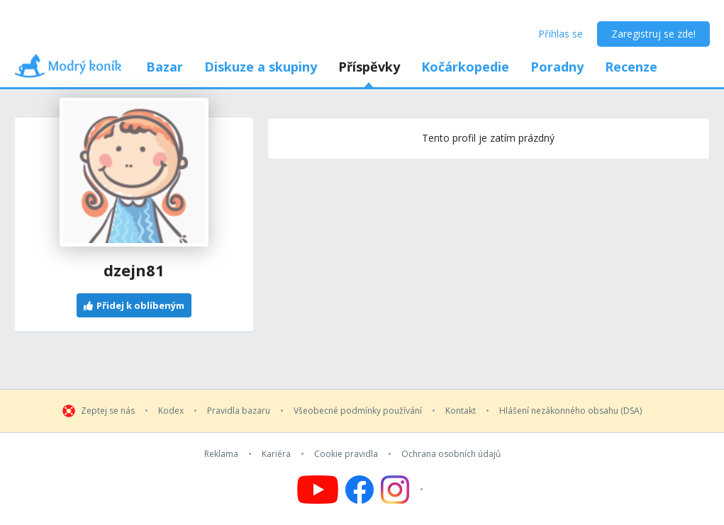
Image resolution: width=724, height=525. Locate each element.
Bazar (164, 66)
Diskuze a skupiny (260, 66)
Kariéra (276, 454)
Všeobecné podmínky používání (358, 411)
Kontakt (460, 411)
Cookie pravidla (346, 454)
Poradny (557, 66)
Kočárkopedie (465, 66)
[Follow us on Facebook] (359, 489)
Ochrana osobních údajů (451, 454)
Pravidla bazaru (238, 411)
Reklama (221, 454)
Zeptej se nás (108, 411)
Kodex (171, 411)
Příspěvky (369, 66)
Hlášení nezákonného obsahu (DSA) (570, 411)
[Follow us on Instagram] (404, 489)
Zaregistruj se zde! (653, 33)
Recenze (631, 66)
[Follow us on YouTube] (317, 489)
